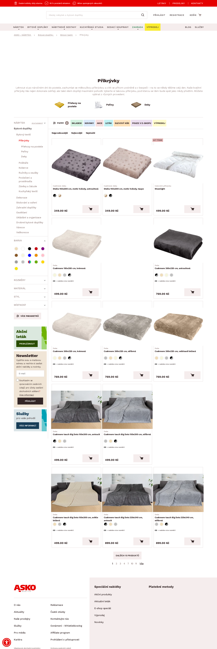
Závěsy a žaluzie (28, 186)
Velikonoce (22, 232)
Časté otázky (57, 589)
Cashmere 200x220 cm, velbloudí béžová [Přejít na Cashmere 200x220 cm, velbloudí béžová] (176, 339)
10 (132, 541)
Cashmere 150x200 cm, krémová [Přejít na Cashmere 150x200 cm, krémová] (70, 260)
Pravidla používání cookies (61, 631)
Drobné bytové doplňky (29, 222)
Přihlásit (159, 15)
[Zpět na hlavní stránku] (27, 15)
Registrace (177, 15)
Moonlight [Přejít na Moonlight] (164, 185)
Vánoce (20, 227)
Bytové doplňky (23, 128)
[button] (6, 642)
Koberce (23, 167)
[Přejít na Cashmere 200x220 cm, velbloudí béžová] (178, 317)
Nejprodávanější (60, 133)
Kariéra (18, 617)
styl (17, 296)
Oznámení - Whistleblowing (66, 603)
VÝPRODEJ (159, 123)
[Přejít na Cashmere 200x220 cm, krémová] (76, 317)
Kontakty (197, 3)
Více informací (26, 395)
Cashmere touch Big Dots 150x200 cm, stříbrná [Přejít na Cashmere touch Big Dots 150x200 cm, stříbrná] (127, 419)
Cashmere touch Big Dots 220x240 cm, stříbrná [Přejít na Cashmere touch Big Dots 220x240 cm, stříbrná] (178, 497)
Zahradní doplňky (26, 207)
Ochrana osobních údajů (60, 626)
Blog (188, 27)
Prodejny (179, 3)
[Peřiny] (108, 105)
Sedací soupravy (118, 27)
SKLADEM (77, 123)
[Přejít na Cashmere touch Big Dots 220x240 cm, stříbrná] (178, 474)
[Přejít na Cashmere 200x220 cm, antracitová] (178, 238)
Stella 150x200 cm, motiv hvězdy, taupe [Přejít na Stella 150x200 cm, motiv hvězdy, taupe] (125, 185)
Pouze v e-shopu (141, 123)
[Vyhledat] (143, 15)
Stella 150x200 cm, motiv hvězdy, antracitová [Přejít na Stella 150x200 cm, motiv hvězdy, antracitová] (76, 187)
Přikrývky (24, 140)
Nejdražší (90, 133)
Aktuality (19, 589)
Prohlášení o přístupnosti (64, 617)
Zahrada (137, 27)
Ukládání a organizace (28, 217)
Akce (99, 123)
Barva (18, 240)
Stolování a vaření (26, 202)
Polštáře (23, 162)
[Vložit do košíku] (90, 205)
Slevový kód (122, 123)
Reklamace (56, 582)
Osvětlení (21, 212)
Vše (141, 541)
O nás (17, 582)
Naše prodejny (22, 596)
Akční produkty (103, 572)
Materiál (20, 288)
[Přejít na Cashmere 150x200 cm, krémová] (76, 238)
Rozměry (19, 280)
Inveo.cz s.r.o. (120, 644)
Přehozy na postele (32, 146)
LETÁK (108, 123)
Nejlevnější (76, 133)
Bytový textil (23, 134)
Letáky (161, 3)
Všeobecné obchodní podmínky (27, 626)
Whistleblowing (20, 631)
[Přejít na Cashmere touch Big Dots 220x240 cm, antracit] (127, 474)
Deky (24, 156)
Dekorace (21, 197)
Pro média (19, 610)
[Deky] (147, 105)
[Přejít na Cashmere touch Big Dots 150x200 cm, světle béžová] (76, 474)
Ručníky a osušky (28, 172)
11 (136, 541)
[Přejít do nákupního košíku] (195, 15)
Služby (199, 27)
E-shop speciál (102, 585)
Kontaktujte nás (59, 596)
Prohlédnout (27, 343)
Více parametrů (29, 316)
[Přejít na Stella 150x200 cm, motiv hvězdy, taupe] (127, 163)
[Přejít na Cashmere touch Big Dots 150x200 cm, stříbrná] (127, 395)
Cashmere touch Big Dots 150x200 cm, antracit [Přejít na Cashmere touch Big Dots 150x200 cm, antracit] (76, 419)
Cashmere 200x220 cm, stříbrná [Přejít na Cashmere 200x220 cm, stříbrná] (121, 339)
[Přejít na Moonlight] (178, 163)
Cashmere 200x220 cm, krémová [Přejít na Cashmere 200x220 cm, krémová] (70, 339)
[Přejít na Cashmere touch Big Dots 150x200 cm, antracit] (76, 395)
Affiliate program (60, 610)
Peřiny (24, 151)
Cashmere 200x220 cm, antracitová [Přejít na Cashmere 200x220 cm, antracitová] (174, 260)
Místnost (20, 304)
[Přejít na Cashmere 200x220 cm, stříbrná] (127, 317)
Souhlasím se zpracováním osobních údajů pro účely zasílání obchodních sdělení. (31, 385)
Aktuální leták (102, 578)
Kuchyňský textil (28, 191)
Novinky (89, 123)
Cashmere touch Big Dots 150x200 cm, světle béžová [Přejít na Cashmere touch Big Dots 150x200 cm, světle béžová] (76, 497)
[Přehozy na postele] (70, 105)
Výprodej (99, 592)
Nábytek (19, 122)
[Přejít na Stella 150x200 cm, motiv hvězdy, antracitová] (76, 163)
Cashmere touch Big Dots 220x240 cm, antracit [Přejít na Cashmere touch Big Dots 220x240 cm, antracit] (127, 497)
